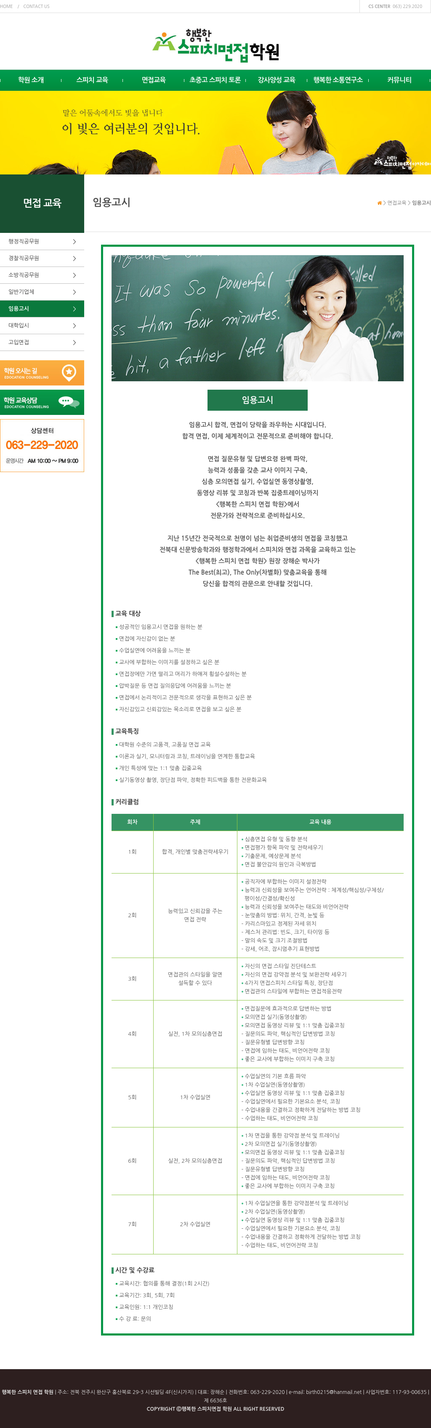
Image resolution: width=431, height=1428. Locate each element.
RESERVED (272, 1409)
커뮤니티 (400, 80)
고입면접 (18, 342)
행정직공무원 (23, 241)
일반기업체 (21, 292)
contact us (37, 6)
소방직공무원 (23, 275)
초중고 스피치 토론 (214, 80)
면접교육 (154, 80)
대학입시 (18, 325)
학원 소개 (31, 80)
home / (9, 6)
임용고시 (18, 308)
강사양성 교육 (276, 80)
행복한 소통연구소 (338, 80)
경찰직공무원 (23, 258)
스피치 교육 (92, 80)
